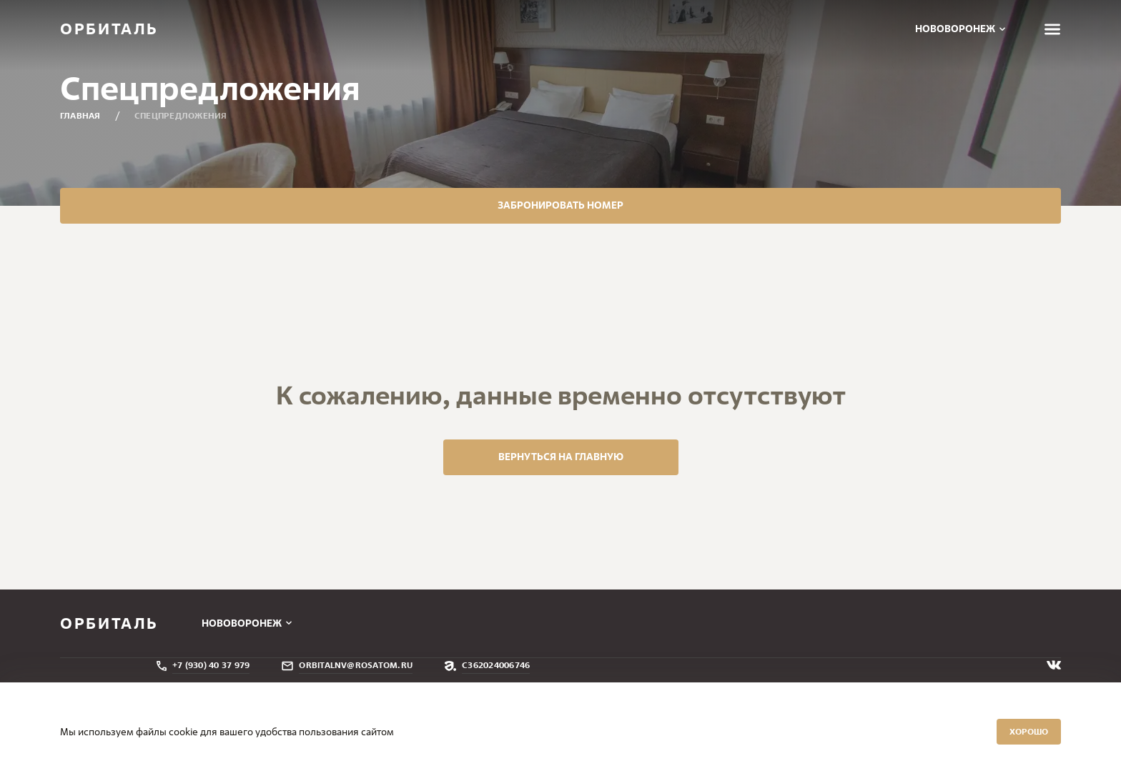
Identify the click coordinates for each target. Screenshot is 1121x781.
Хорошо (986, 726)
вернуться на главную (560, 529)
